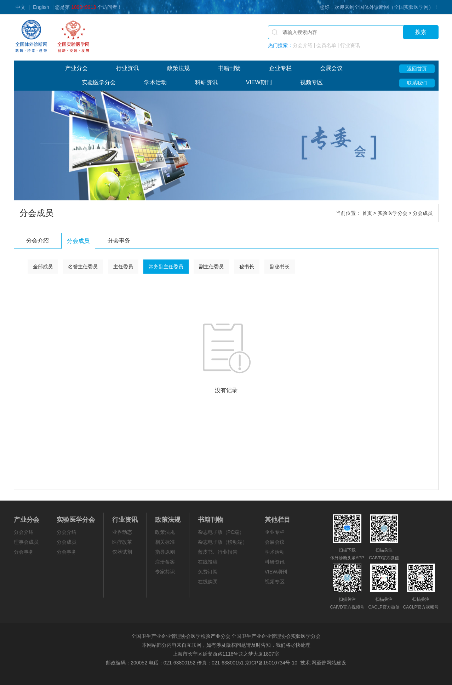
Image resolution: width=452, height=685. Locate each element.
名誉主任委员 (83, 266)
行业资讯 (127, 68)
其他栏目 (277, 519)
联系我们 (417, 83)
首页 (367, 213)
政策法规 (178, 68)
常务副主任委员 (166, 266)
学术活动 (155, 82)
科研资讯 (206, 82)
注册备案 (165, 562)
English (41, 7)
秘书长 (246, 266)
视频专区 (311, 82)
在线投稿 (208, 562)
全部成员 (43, 266)
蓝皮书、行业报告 (218, 552)
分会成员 (78, 241)
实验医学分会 (99, 82)
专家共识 (165, 572)
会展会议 (331, 68)
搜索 (421, 32)
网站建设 (336, 663)
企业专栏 (280, 68)
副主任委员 (211, 266)
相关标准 (165, 542)
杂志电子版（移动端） (222, 542)
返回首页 (417, 69)
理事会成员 (26, 542)
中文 (20, 7)
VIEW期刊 (259, 82)
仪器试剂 (122, 552)
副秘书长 (280, 266)
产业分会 (76, 68)
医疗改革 (122, 542)
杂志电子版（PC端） (221, 532)
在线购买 (208, 581)
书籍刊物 (229, 68)
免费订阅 (208, 572)
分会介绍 (37, 241)
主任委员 (123, 266)
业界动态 (122, 532)
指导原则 (165, 552)
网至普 (318, 663)
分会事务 (119, 241)
